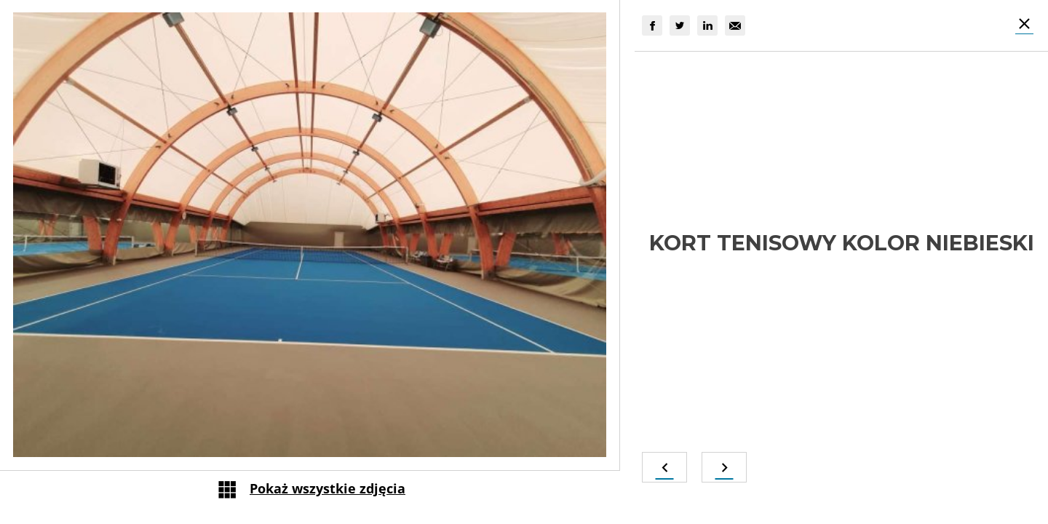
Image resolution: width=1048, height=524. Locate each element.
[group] (652, 25)
